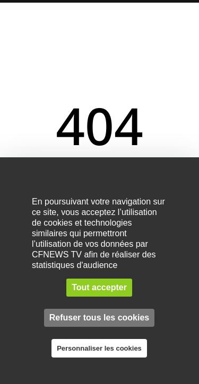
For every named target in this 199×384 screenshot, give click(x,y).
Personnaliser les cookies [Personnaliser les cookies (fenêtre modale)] (99, 348)
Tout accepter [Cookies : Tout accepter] (99, 287)
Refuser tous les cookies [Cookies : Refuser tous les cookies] (99, 317)
